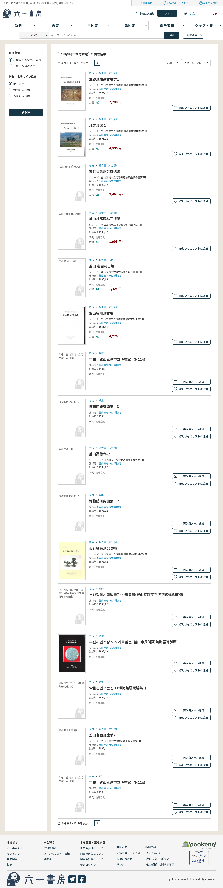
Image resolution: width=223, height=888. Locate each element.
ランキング (13, 853)
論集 (101, 400)
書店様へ (49, 859)
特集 (9, 864)
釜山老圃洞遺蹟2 (102, 735)
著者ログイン (88, 864)
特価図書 (12, 859)
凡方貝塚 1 (97, 125)
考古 (91, 73)
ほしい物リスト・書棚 (57, 853)
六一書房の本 (15, 848)
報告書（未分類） (108, 73)
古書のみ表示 (21, 95)
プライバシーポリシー (158, 858)
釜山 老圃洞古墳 (101, 265)
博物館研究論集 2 (104, 500)
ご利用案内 (146, 3)
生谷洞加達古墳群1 (104, 79)
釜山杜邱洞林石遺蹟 (104, 218)
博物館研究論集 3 (104, 406)
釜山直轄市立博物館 (110, 89)
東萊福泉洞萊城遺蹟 (104, 171)
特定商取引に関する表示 (159, 864)
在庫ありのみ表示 (24, 66)
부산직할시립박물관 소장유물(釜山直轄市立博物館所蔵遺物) (136, 594)
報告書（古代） (107, 260)
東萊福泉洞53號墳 (103, 548)
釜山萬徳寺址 (99, 453)
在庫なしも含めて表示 (27, 60)
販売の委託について (92, 848)
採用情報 (150, 847)
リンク (121, 864)
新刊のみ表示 (21, 90)
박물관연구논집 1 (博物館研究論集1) (117, 687)
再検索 (26, 112)
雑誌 (101, 353)
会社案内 (122, 847)
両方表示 (18, 84)
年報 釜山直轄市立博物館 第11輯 (117, 359)
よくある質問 (210, 3)
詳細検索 (192, 35)
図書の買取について (92, 859)
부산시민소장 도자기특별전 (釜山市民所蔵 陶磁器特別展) (133, 641)
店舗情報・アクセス (178, 3)
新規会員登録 (147, 13)
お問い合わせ (124, 858)
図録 (101, 588)
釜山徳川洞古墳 (101, 313)
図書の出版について (92, 853)
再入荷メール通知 (193, 381)
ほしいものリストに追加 (193, 108)
